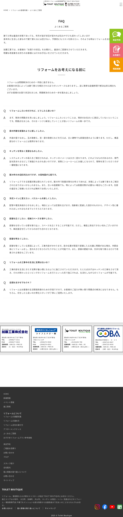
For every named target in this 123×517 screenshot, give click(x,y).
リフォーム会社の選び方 (13, 425)
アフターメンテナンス (12, 429)
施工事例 (7, 406)
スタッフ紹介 (8, 463)
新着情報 (7, 398)
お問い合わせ (8, 452)
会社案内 (7, 467)
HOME (6, 394)
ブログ (6, 457)
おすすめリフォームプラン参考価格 (17, 437)
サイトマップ (8, 480)
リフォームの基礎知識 (12, 416)
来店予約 (7, 444)
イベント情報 (8, 402)
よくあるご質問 (9, 433)
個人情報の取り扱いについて (15, 472)
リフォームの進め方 (11, 421)
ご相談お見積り (9, 448)
